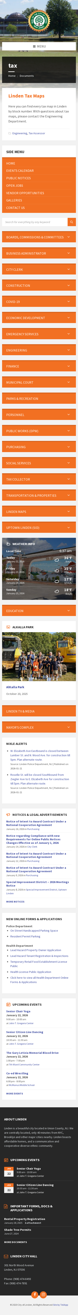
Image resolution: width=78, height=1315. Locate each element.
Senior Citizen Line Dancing (24, 1032)
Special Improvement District (41, 889)
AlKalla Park (15, 687)
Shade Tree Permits (17, 1230)
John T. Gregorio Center (21, 1023)
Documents (27, 76)
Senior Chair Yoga (18, 1011)
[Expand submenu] (69, 237)
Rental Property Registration (24, 1219)
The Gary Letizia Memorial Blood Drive (32, 1053)
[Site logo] (39, 34)
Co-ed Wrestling (17, 1073)
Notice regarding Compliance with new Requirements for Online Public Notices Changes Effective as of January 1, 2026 (33, 839)
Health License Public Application (30, 972)
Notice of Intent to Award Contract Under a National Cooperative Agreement (36, 823)
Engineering (19, 133)
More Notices (15, 901)
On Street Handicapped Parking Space (34, 930)
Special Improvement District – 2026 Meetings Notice (37, 883)
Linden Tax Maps (26, 96)
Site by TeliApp (60, 1304)
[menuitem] (39, 163)
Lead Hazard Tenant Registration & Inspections (39, 956)
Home (12, 76)
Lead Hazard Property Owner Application (35, 950)
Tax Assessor (37, 133)
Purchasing (33, 829)
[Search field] (39, 222)
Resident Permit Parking (25, 936)
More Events (14, 1093)
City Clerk (32, 846)
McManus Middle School (22, 1085)
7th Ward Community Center (24, 1064)
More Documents (15, 1242)
